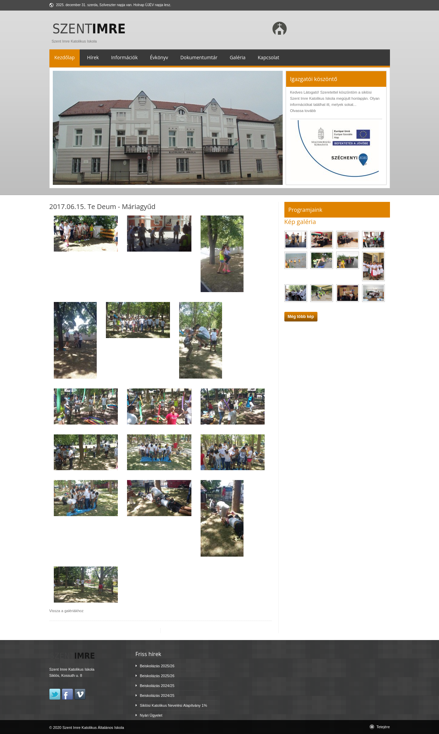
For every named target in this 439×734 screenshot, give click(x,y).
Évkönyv (159, 57)
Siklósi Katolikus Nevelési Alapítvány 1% (173, 705)
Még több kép (301, 316)
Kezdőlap (64, 57)
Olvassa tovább (303, 111)
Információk (124, 57)
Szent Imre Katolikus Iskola (90, 39)
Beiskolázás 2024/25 (157, 686)
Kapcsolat (268, 57)
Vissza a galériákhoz (66, 611)
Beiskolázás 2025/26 (157, 666)
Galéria (237, 57)
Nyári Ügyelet (151, 715)
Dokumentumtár (198, 57)
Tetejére (383, 727)
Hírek (93, 57)
